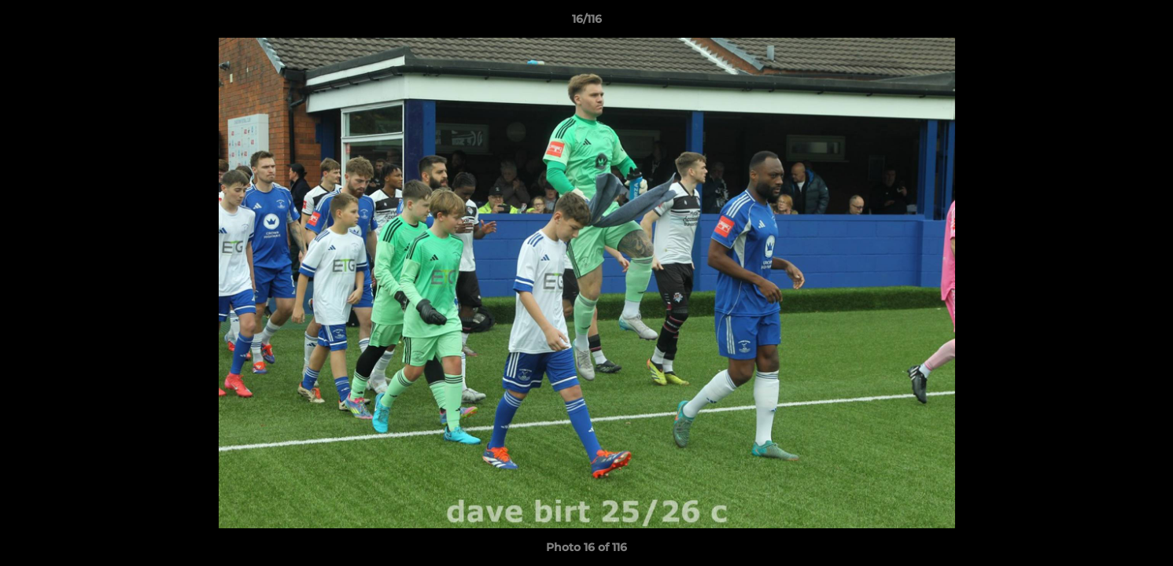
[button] (1144, 23)
